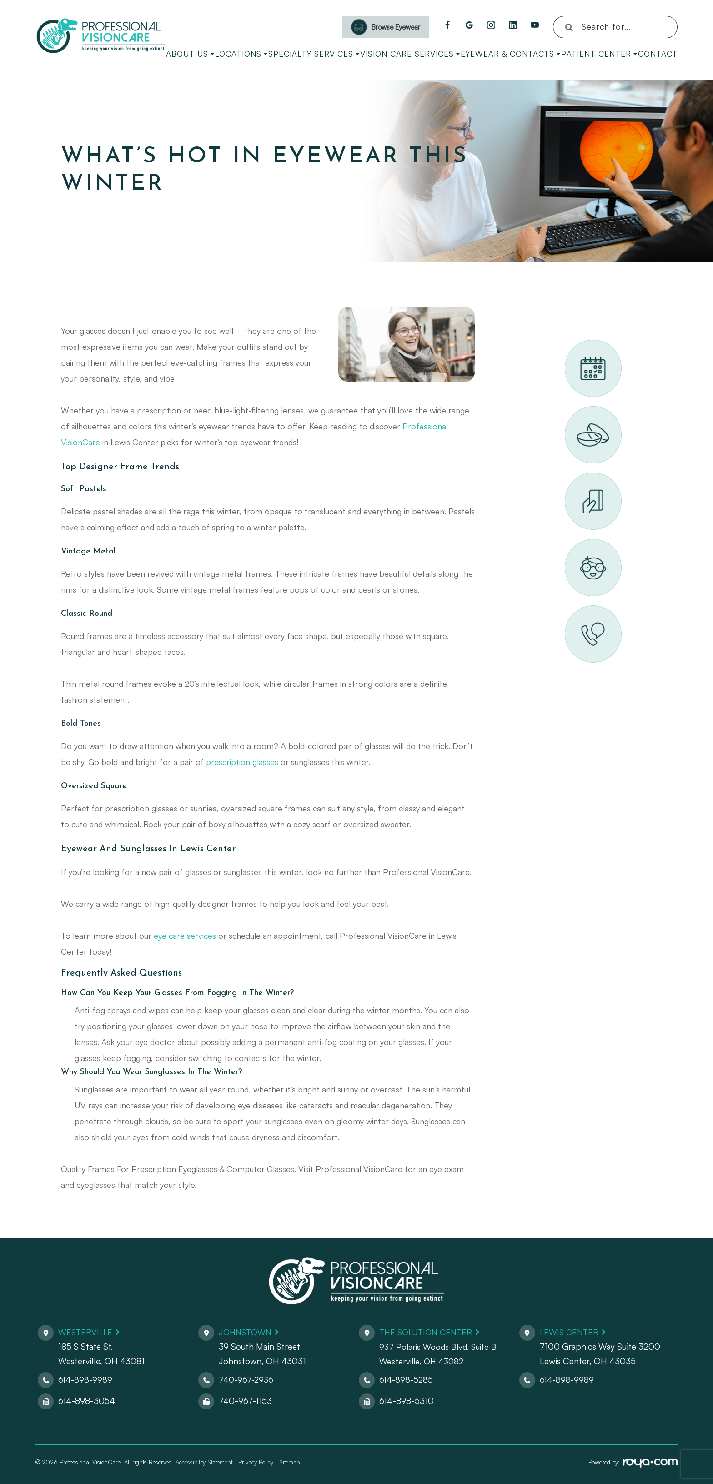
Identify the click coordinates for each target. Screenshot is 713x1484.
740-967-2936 (247, 1379)
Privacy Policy (255, 1462)
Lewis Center (570, 1332)
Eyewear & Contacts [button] (510, 54)
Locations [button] (241, 54)
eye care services (185, 936)
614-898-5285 (407, 1379)
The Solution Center (428, 1332)
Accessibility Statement (204, 1462)
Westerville (86, 1332)
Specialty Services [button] (313, 54)
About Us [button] (190, 54)
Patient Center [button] (599, 54)
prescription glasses (242, 762)
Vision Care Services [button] (410, 54)
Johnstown (247, 1332)
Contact (658, 54)
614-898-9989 (86, 1379)
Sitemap (289, 1462)
